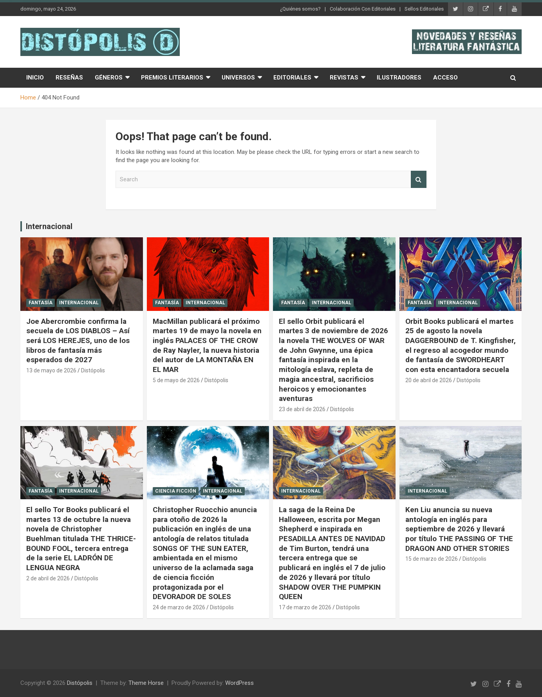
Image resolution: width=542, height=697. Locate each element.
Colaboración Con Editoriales (363, 9)
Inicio (35, 77)
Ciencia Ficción (175, 491)
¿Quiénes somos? (300, 9)
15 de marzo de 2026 (431, 559)
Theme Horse (146, 682)
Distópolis (93, 370)
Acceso (445, 77)
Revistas (344, 77)
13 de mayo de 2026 (51, 370)
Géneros (109, 77)
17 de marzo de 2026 (305, 607)
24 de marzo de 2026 (179, 607)
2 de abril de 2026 (48, 578)
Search (418, 179)
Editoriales (292, 77)
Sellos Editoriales (424, 9)
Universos (238, 77)
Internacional (49, 226)
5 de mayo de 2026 (176, 380)
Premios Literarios (172, 77)
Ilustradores (399, 77)
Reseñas (69, 77)
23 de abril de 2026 (302, 409)
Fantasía (40, 302)
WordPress (239, 682)
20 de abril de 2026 (428, 380)
